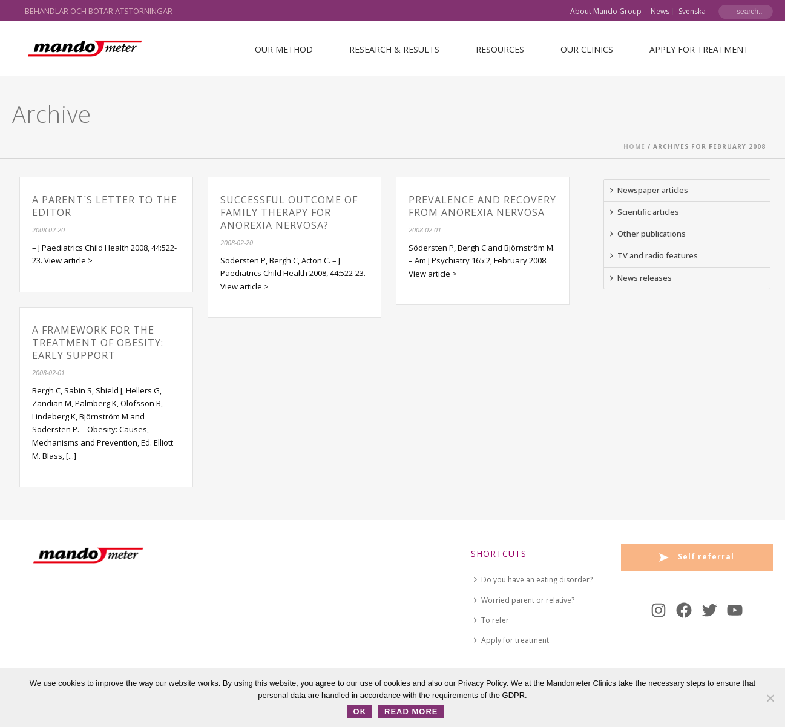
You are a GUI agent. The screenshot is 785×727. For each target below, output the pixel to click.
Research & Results (394, 49)
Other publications (648, 233)
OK (360, 711)
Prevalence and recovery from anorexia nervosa (482, 206)
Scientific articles (644, 211)
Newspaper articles (649, 190)
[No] (770, 698)
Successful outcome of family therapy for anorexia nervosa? (289, 212)
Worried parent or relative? (524, 600)
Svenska (692, 11)
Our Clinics (586, 49)
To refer (491, 620)
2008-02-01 (425, 229)
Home (634, 146)
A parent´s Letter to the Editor (104, 206)
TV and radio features (654, 255)
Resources (500, 49)
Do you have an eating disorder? (533, 579)
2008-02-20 (48, 229)
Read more (411, 711)
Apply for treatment (699, 49)
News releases (641, 277)
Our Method (284, 49)
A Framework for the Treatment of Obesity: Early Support (97, 342)
